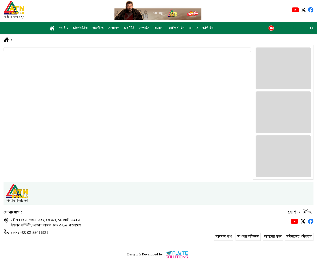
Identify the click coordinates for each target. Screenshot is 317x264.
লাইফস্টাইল (176, 28)
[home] (52, 28)
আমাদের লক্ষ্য (273, 236)
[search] (311, 28)
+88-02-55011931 (34, 233)
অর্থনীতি (129, 28)
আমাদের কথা (224, 236)
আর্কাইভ (208, 28)
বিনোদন (159, 28)
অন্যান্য (193, 28)
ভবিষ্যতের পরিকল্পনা (299, 236)
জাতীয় (63, 28)
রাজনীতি (98, 28)
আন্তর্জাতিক (80, 28)
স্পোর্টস (144, 28)
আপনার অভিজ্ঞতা (248, 236)
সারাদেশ (113, 28)
